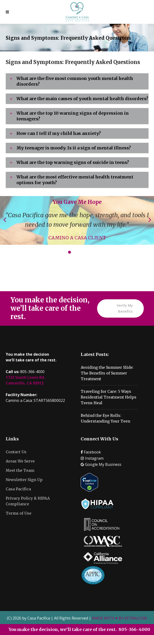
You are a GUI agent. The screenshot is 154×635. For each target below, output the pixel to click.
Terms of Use (18, 513)
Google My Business (101, 464)
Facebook (91, 452)
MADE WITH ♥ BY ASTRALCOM (119, 618)
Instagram (92, 458)
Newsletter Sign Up (24, 479)
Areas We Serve (20, 461)
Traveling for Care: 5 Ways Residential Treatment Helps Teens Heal (108, 397)
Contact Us (16, 451)
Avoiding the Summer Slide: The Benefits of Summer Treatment (107, 373)
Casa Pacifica (18, 489)
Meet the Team (20, 470)
